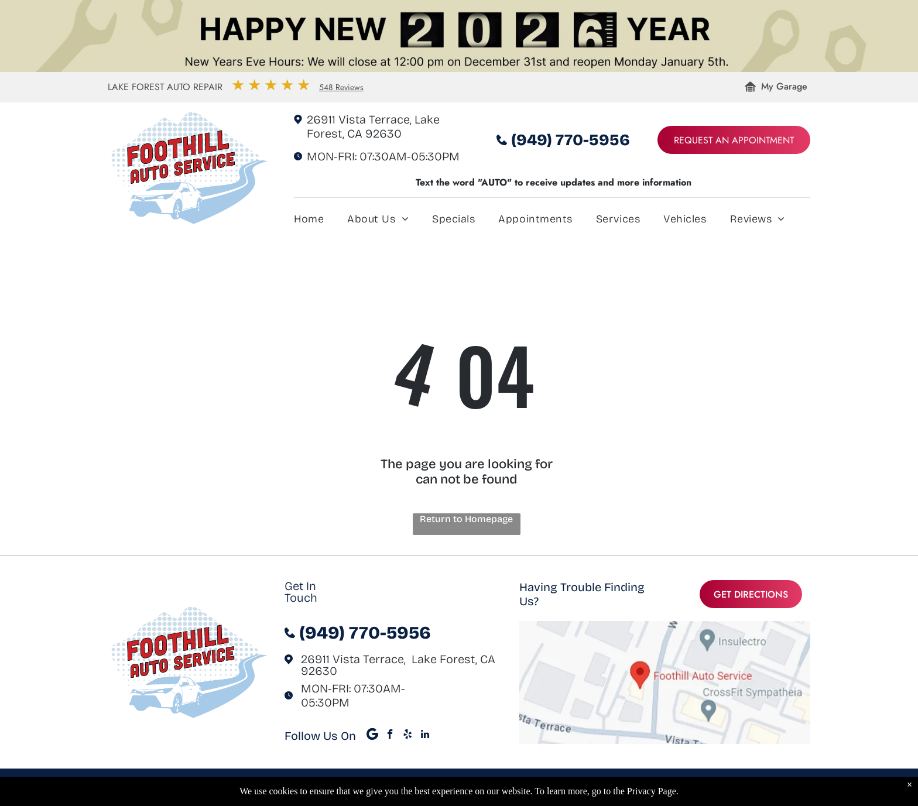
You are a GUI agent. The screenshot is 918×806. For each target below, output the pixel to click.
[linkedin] (425, 736)
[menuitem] (320, 221)
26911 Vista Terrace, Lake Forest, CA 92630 (373, 126)
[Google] (372, 736)
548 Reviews (341, 87)
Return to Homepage (466, 518)
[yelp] (407, 736)
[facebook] (390, 736)
